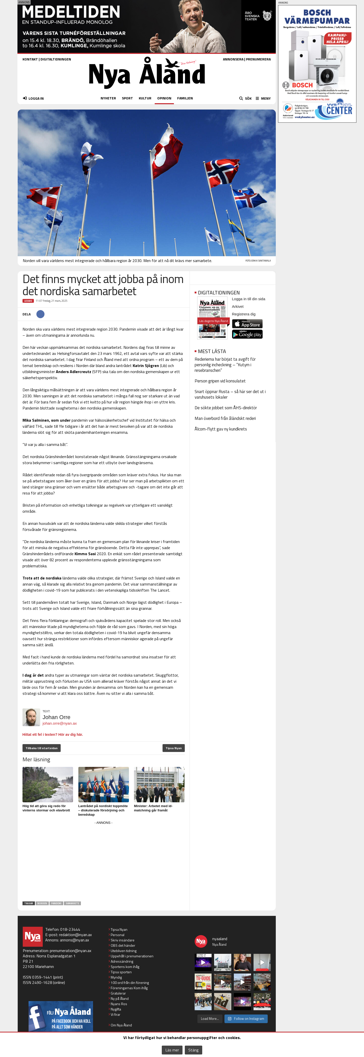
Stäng (193, 1050)
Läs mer (172, 1050)
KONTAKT (30, 59)
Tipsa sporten (121, 972)
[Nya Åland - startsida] (147, 90)
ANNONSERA (233, 59)
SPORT (127, 98)
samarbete (72, 903)
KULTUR (145, 98)
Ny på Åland (120, 998)
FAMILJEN (185, 98)
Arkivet (238, 306)
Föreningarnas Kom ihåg (129, 987)
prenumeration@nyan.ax (70, 950)
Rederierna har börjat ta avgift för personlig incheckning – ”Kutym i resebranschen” (225, 365)
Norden (42, 903)
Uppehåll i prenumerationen (132, 956)
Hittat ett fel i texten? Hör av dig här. (52, 734)
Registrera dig (244, 314)
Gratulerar (118, 993)
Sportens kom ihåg (125, 966)
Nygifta (116, 1009)
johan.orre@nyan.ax (60, 723)
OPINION (164, 98)
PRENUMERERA (258, 59)
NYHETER (108, 98)
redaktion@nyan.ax (75, 935)
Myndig (116, 977)
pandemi (56, 903)
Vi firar (115, 1014)
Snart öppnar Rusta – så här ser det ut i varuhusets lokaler (230, 394)
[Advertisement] (103, 861)
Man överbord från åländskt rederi (225, 418)
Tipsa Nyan (174, 748)
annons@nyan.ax (74, 940)
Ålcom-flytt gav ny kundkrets (221, 429)
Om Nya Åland (121, 1025)
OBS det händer (123, 945)
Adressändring (122, 961)
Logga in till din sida (248, 299)
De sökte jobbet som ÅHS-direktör (226, 407)
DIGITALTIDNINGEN (55, 59)
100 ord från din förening (130, 982)
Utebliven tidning (123, 950)
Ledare (28, 301)
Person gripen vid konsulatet (220, 381)
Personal (117, 934)
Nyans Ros (119, 1003)
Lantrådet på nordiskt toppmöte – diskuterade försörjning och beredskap (103, 810)
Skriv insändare (122, 940)
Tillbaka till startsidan (42, 748)
